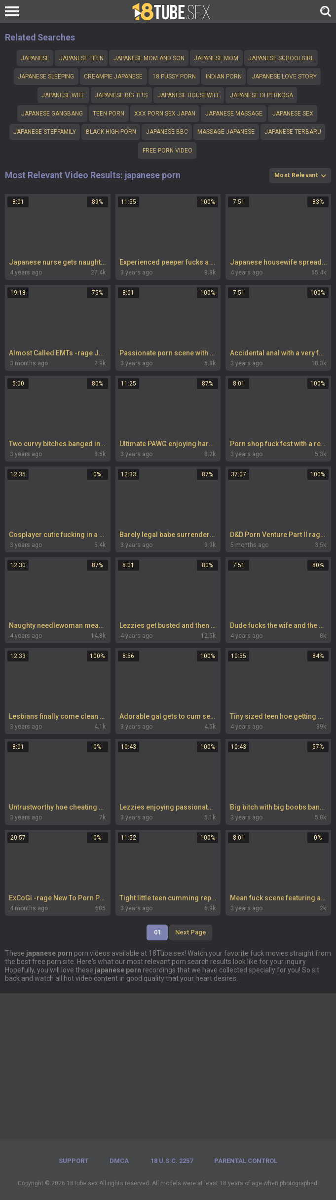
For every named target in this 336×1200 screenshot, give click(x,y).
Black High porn (111, 131)
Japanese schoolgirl (281, 58)
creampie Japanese (113, 76)
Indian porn (224, 76)
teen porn (108, 113)
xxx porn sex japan (164, 113)
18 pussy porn (174, 76)
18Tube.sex (82, 1183)
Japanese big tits (121, 95)
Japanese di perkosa (261, 95)
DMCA (119, 1160)
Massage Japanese (226, 131)
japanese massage (233, 113)
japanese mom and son (149, 58)
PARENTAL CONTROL (245, 1160)
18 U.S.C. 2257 (171, 1160)
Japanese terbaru (292, 131)
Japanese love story (284, 76)
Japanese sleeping (46, 76)
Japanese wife (63, 95)
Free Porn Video (167, 150)
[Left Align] (14, 11)
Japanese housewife (188, 95)
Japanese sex (292, 113)
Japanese (35, 58)
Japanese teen (81, 58)
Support (73, 1160)
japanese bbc (167, 131)
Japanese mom (216, 58)
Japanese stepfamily (44, 131)
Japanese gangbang (52, 113)
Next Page (190, 932)
